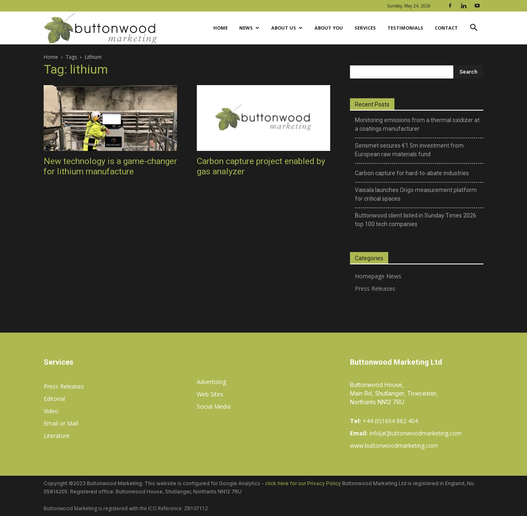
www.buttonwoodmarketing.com (394, 445)
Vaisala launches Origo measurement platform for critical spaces (416, 194)
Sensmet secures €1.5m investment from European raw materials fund (409, 149)
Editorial (54, 399)
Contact (446, 28)
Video (51, 411)
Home (220, 28)
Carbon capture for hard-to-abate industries (412, 173)
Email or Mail (61, 423)
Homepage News (378, 276)
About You (329, 28)
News (249, 28)
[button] (473, 28)
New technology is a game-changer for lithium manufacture (110, 166)
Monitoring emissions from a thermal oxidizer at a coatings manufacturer (417, 124)
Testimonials (405, 28)
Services (365, 28)
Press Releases (375, 288)
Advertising (211, 382)
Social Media (214, 406)
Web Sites (210, 394)
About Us (287, 28)
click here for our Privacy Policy (303, 483)
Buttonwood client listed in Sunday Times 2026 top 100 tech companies (415, 219)
